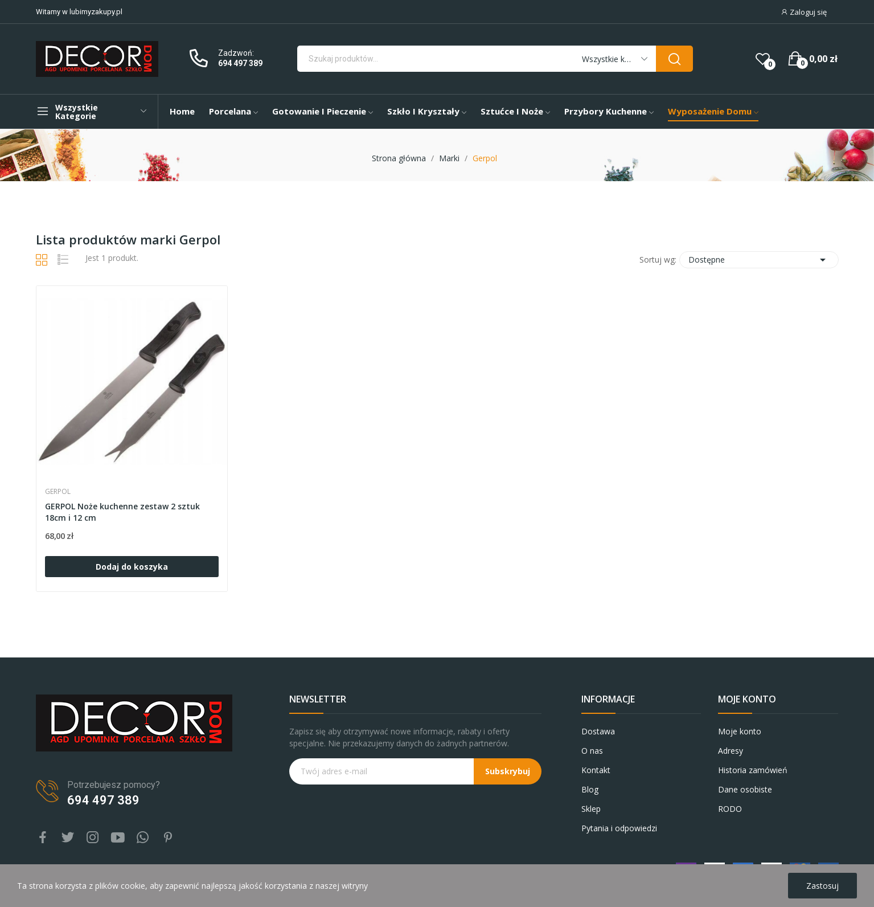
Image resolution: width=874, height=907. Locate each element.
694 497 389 (240, 63)
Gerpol (58, 491)
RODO (730, 808)
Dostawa (598, 731)
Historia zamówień (752, 770)
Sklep (591, 808)
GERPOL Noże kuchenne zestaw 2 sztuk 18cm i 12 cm (122, 512)
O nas (592, 750)
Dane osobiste (745, 789)
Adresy (730, 750)
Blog (589, 789)
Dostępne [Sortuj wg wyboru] (759, 260)
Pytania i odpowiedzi (619, 828)
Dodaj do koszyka (132, 566)
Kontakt (595, 770)
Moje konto (739, 731)
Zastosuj (822, 885)
